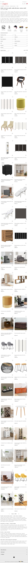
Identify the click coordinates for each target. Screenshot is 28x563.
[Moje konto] (24, 2)
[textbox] (20, 35)
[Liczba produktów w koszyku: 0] (26, 4)
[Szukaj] (13, 35)
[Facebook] (14, 557)
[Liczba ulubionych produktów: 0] (24, 4)
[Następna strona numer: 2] (18, 513)
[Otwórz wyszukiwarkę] (22, 4)
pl (1, 1)
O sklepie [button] (14, 554)
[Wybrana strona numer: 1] (14, 513)
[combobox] (21, 35)
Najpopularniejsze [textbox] (3, 50)
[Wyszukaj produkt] (7, 35)
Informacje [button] (14, 552)
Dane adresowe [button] (14, 549)
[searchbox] (7, 39)
